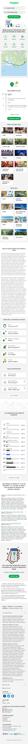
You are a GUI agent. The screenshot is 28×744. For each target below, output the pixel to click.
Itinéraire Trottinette (21, 622)
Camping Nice (5, 656)
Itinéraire (4, 617)
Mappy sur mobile (6, 703)
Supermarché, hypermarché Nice (12, 668)
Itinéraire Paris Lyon (7, 628)
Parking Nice (5, 653)
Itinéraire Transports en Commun (9, 619)
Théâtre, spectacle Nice (17, 675)
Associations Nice (18, 662)
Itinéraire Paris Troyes (16, 641)
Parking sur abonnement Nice (11, 654)
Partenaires (8, 721)
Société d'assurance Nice (8, 650)
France (5, 708)
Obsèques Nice (17, 650)
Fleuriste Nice (13, 660)
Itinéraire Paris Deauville (17, 628)
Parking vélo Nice (6, 663)
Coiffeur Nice (20, 648)
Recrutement (5, 718)
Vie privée (15, 726)
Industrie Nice (20, 672)
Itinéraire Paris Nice (14, 632)
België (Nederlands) (7, 710)
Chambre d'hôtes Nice (18, 651)
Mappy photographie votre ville (9, 730)
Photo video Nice (12, 672)
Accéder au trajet (14, 118)
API (3, 701)
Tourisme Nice (20, 660)
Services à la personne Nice (19, 671)
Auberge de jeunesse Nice (14, 653)
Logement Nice (12, 656)
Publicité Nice (5, 666)
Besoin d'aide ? (7, 688)
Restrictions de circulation (8, 681)
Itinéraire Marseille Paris (19, 629)
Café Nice (20, 654)
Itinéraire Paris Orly (16, 631)
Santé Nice (5, 662)
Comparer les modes (14, 477)
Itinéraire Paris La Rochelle (18, 637)
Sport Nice (13, 663)
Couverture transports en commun (10, 728)
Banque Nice (19, 674)
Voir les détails (14, 395)
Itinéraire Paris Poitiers (7, 640)
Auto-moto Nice (14, 648)
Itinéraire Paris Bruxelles (8, 638)
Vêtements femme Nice (7, 671)
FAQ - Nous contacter (7, 727)
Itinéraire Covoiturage (7, 620)
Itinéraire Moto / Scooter (18, 620)
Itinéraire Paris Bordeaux (8, 629)
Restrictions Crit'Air (19, 679)
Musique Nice (5, 672)
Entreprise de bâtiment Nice (11, 647)
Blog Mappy (5, 719)
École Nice (13, 669)
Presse (4, 721)
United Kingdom (7, 712)
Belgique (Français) (7, 709)
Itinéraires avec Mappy (7, 626)
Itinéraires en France (17, 626)
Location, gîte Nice (9, 651)
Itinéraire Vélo (18, 617)
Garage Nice (17, 645)
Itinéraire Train (20, 619)
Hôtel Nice (5, 645)
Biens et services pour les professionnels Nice (12, 657)
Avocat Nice (18, 663)
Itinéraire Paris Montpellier (13, 635)
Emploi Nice (11, 666)
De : (9, 8)
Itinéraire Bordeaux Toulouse (12, 634)
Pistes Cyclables (11, 679)
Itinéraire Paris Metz (7, 641)
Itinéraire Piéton (10, 617)
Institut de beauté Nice (18, 665)
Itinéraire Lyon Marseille (18, 640)
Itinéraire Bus (5, 622)
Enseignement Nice (6, 669)
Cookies (19, 726)
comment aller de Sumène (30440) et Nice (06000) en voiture (12, 527)
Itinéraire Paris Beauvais (19, 638)
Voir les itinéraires (14, 17)
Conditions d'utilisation (7, 726)
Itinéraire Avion (12, 622)
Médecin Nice (10, 662)
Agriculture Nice (19, 656)
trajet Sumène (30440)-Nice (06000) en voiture (15, 516)
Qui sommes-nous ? (7, 717)
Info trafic (5, 679)
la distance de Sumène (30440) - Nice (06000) (12, 509)
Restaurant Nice (11, 645)
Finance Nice (19, 669)
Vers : (10, 12)
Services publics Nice (7, 675)
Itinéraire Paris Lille (7, 631)
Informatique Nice (9, 665)
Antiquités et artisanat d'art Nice (9, 674)
